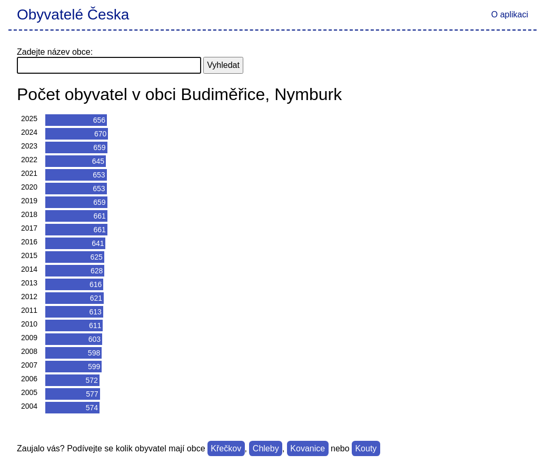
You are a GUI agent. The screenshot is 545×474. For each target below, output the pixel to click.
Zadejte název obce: (55, 51)
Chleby (266, 448)
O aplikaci (509, 14)
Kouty (365, 448)
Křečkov (226, 448)
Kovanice (307, 448)
